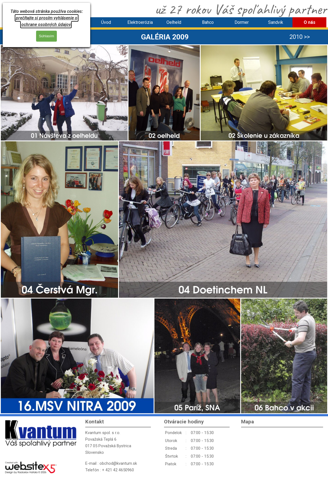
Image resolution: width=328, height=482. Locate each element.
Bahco (208, 22)
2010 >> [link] (299, 36)
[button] (64, 92)
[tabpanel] (164, 36)
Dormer (242, 22)
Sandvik (275, 22)
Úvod (106, 22)
